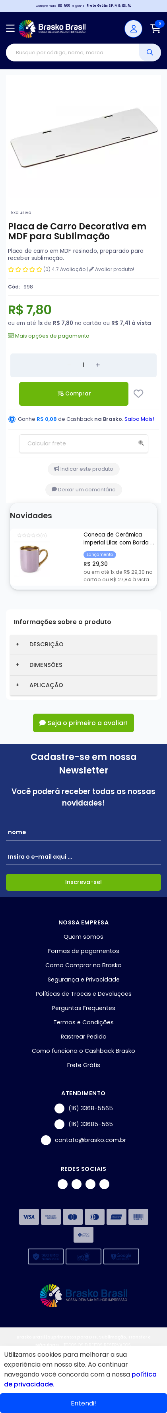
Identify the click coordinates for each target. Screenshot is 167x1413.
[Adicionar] (97, 365)
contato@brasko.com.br (83, 1140)
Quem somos (83, 937)
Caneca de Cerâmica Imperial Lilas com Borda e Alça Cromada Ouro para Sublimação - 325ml (119, 539)
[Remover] (69, 365)
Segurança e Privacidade (84, 979)
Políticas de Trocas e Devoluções (84, 994)
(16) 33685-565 (83, 1124)
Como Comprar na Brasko (83, 965)
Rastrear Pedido (84, 1037)
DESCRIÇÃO (46, 644)
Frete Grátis (83, 1065)
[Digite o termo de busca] (72, 52)
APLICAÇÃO (46, 685)
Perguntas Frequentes (83, 1008)
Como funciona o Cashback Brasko (83, 1051)
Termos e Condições (83, 1022)
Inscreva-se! (83, 882)
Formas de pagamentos (83, 951)
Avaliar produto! (111, 269)
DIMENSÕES (45, 665)
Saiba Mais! (139, 419)
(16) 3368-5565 (83, 1108)
